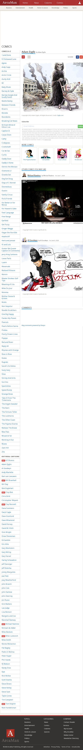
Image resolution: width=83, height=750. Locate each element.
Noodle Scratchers (9, 310)
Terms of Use (65, 747)
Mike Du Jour (7, 288)
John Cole (5, 588)
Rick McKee (6, 676)
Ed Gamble (6, 540)
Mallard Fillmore (8, 270)
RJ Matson (6, 664)
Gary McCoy (6, 552)
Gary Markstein (8, 548)
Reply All (5, 346)
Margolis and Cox (9, 616)
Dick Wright (6, 532)
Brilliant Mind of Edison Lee (8, 126)
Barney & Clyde (8, 91)
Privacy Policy (55, 747)
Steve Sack (6, 692)
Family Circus (7, 194)
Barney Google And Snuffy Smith (9, 96)
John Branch (7, 584)
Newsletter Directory (71, 738)
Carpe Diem (6, 135)
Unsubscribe (76, 747)
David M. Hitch (7, 528)
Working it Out (8, 440)
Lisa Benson (7, 612)
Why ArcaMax (68, 732)
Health (31, 8)
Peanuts (5, 322)
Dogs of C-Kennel (9, 183)
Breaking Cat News (9, 121)
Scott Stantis (7, 680)
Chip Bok (7, 492)
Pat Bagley (6, 648)
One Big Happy (8, 314)
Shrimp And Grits (9, 378)
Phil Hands (6, 660)
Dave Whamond (8, 520)
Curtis (4, 155)
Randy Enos (6, 668)
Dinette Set (6, 175)
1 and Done (6, 55)
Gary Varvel (6, 556)
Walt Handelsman (9, 708)
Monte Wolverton (9, 644)
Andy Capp (6, 67)
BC (3, 83)
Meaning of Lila (8, 284)
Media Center (68, 735)
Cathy (4, 139)
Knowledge (55, 8)
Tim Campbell (7, 700)
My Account (68, 729)
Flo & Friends (7, 198)
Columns (47, 729)
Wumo (4, 444)
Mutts (4, 302)
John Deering (7, 596)
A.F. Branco (8, 460)
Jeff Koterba (6, 568)
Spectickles (6, 386)
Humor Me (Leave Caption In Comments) (11, 249)
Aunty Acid (6, 79)
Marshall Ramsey (9, 620)
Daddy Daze (6, 159)
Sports (74, 8)
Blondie (5, 113)
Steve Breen (6, 684)
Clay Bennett (9, 504)
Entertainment (20, 8)
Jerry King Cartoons (9, 254)
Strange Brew (7, 394)
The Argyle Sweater (10, 404)
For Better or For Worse (8, 203)
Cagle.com (60, 115)
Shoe (4, 374)
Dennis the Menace (9, 167)
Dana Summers (8, 508)
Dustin (4, 190)
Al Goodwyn (6, 468)
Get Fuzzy (5, 224)
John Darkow (7, 592)
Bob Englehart (7, 488)
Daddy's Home (7, 163)
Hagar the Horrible (9, 232)
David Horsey (7, 524)
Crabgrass (6, 143)
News (46, 722)
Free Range (6, 216)
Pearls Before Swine (10, 326)
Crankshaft (6, 147)
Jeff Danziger (7, 564)
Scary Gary (6, 370)
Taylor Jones (7, 696)
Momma (5, 292)
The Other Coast (8, 420)
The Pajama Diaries (10, 424)
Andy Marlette (7, 472)
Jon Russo (6, 600)
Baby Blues (6, 87)
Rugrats (5, 362)
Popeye (5, 338)
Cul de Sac (6, 151)
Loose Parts (6, 258)
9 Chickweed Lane (9, 59)
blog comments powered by (33, 325)
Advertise (47, 747)
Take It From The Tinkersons (9, 399)
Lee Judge (6, 608)
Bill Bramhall (9, 480)
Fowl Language (8, 212)
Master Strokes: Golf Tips (10, 279)
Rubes (4, 358)
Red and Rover (7, 342)
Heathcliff (6, 236)
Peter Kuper (6, 656)
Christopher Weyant (10, 500)
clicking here (47, 139)
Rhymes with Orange (10, 350)
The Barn (5, 408)
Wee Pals (5, 432)
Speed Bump (7, 390)
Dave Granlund (8, 516)
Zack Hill (5, 448)
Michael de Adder (9, 628)
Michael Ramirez (10, 624)
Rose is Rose (7, 354)
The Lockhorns (8, 416)
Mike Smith (6, 640)
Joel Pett (5, 576)
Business (9, 8)
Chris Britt (6, 496)
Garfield (5, 220)
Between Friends (8, 105)
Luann (4, 262)
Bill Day (5, 484)
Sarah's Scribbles (9, 366)
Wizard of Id (6, 436)
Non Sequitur (7, 306)
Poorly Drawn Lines (10, 334)
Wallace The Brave (9, 428)
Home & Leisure (42, 8)
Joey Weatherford (9, 580)
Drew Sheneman (8, 536)
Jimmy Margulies (8, 572)
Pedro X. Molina (8, 652)
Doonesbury (7, 187)
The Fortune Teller (9, 412)
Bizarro (5, 109)
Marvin (4, 274)
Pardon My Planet (9, 318)
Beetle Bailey (7, 101)
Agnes (4, 63)
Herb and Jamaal (8, 240)
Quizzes (47, 732)
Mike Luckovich (10, 636)
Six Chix (5, 382)
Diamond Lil (6, 171)
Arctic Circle (6, 75)
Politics (65, 8)
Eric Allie (5, 544)
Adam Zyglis (6, 464)
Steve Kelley (6, 688)
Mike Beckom (7, 632)
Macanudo (6, 266)
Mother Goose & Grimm (8, 297)
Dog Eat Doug (7, 179)
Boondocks (6, 117)
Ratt (3, 672)
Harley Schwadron (9, 560)
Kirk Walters (7, 604)
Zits (3, 452)
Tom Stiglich (9, 704)
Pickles (4, 330)
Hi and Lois (6, 244)
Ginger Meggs (7, 228)
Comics (46, 725)
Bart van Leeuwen (9, 476)
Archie (4, 71)
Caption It (6, 131)
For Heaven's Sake (9, 208)
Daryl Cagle (6, 512)
